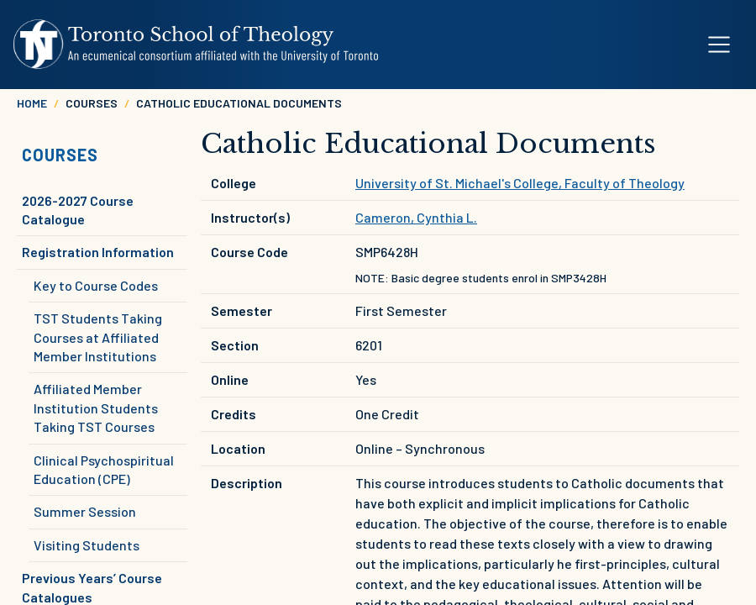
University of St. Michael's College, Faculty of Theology (520, 183)
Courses (60, 155)
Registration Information (98, 252)
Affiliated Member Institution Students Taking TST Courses (96, 407)
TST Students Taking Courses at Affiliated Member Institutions (98, 337)
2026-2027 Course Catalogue (78, 209)
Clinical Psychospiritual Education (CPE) (104, 469)
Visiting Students (86, 545)
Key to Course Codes (96, 285)
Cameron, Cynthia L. (416, 217)
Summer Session (85, 511)
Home (32, 103)
